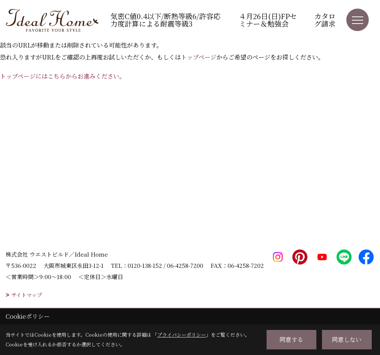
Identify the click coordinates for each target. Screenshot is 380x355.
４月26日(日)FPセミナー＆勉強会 (268, 19)
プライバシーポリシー (181, 334)
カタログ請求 (324, 19)
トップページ (198, 57)
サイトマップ (26, 295)
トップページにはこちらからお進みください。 (62, 76)
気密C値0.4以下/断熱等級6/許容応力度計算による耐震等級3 (165, 19)
